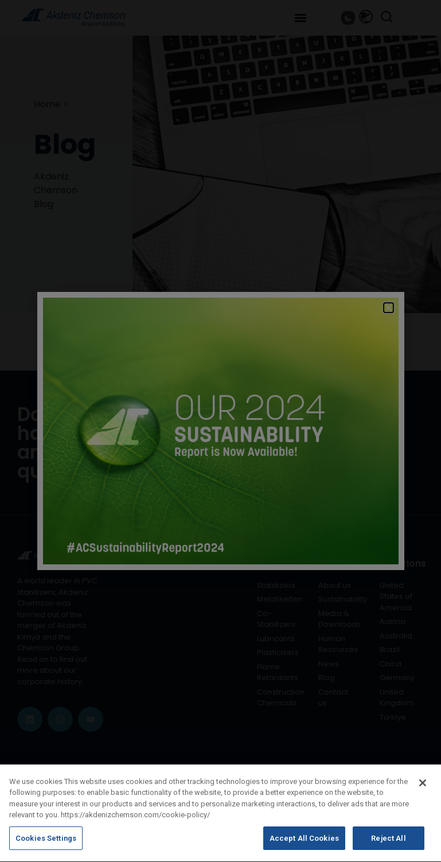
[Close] (422, 791)
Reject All (388, 847)
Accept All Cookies (304, 847)
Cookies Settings (45, 847)
